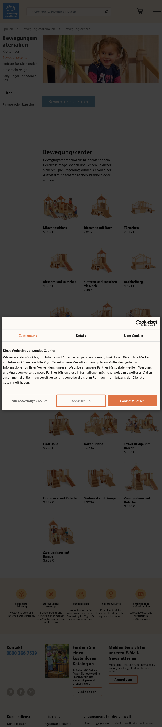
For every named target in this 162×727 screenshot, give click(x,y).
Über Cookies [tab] (134, 335)
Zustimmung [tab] (28, 335)
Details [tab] (81, 335)
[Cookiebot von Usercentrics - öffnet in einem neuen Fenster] (138, 323)
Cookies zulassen (132, 400)
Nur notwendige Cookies (29, 400)
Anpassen (81, 400)
